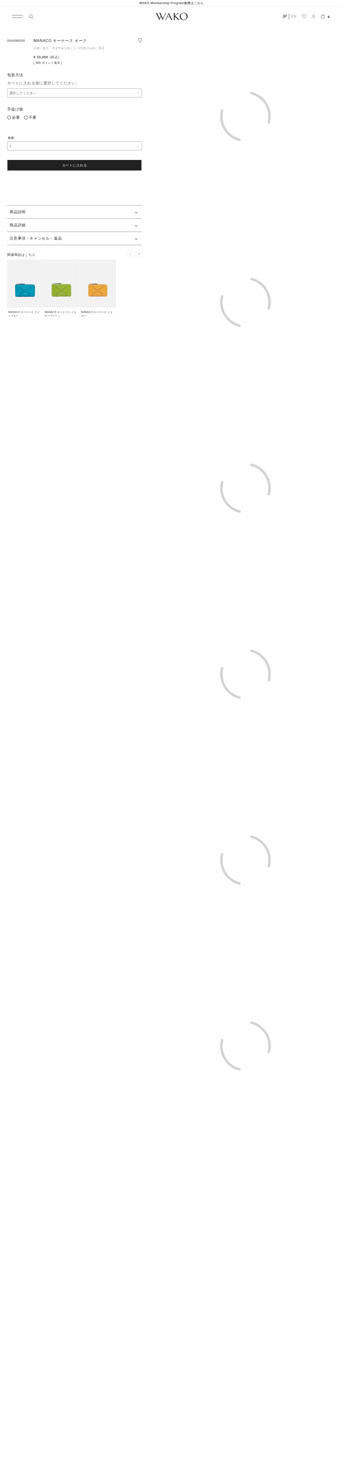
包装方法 (15, 75)
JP (284, 16)
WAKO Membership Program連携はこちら (171, 3)
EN (293, 16)
